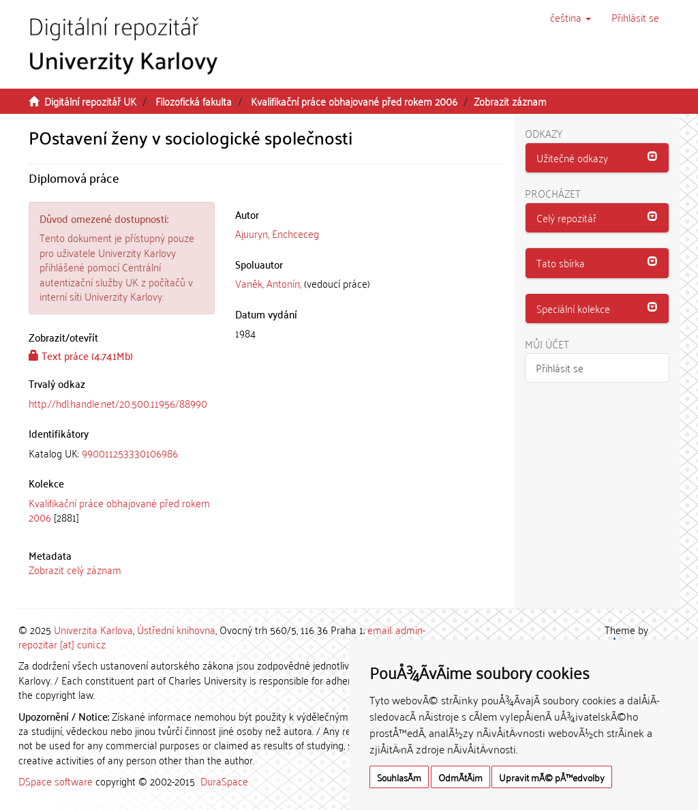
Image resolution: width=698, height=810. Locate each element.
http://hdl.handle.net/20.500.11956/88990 (118, 402)
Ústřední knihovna (176, 629)
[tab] (122, 453)
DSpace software (55, 780)
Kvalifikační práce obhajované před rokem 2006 (354, 100)
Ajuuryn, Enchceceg (277, 233)
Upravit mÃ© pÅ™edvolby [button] (552, 776)
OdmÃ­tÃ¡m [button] (460, 776)
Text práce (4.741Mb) (81, 355)
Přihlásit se (559, 367)
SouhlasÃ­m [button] (399, 776)
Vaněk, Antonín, (268, 282)
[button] (570, 17)
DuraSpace (224, 780)
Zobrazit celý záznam (75, 569)
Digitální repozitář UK (90, 100)
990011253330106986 (130, 452)
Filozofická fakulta (193, 100)
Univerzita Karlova (93, 629)
